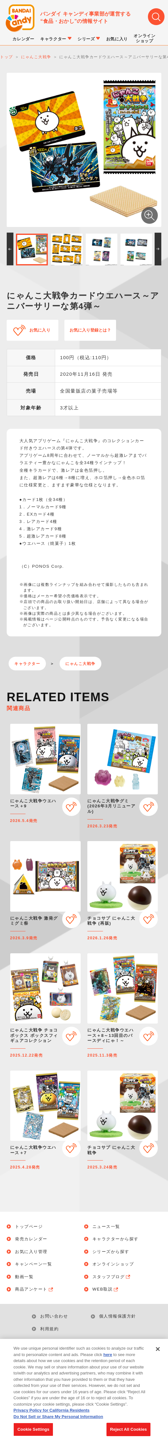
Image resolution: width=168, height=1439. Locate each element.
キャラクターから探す (115, 1239)
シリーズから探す (110, 1252)
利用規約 (49, 1328)
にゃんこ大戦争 (80, 663)
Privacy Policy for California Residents (51, 1418)
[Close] (158, 1357)
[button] (10, 249)
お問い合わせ (54, 1316)
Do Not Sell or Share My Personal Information (88, 1345)
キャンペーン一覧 (33, 1264)
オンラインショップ (113, 1264)
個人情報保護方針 (117, 1316)
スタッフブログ (111, 1277)
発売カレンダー (31, 1239)
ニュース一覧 (106, 1226)
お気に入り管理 (31, 1252)
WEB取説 (105, 1289)
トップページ (29, 1226)
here (107, 1362)
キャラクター (27, 663)
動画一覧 (24, 1277)
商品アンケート (34, 1289)
